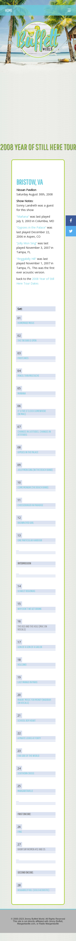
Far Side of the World (28, 755)
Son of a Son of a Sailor (30, 647)
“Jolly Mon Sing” (26, 243)
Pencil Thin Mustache (28, 375)
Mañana (22, 393)
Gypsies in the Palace (28, 452)
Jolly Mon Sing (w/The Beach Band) (35, 469)
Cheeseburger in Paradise (30, 505)
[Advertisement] (38, 100)
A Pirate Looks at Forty (29, 738)
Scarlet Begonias (26, 591)
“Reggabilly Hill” (26, 259)
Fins (20, 831)
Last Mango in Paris (27, 682)
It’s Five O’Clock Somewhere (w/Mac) (32, 412)
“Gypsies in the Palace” (31, 227)
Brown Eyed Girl (26, 522)
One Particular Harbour (30, 540)
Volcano (22, 664)
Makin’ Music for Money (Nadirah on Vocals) (34, 701)
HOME (8, 10)
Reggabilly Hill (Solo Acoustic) (33, 890)
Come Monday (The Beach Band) (33, 487)
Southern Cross (26, 773)
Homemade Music (26, 323)
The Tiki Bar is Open (27, 340)
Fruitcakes (23, 358)
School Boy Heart (27, 720)
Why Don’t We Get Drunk (30, 608)
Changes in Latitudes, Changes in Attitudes (34, 433)
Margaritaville (25, 790)
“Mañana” (22, 216)
